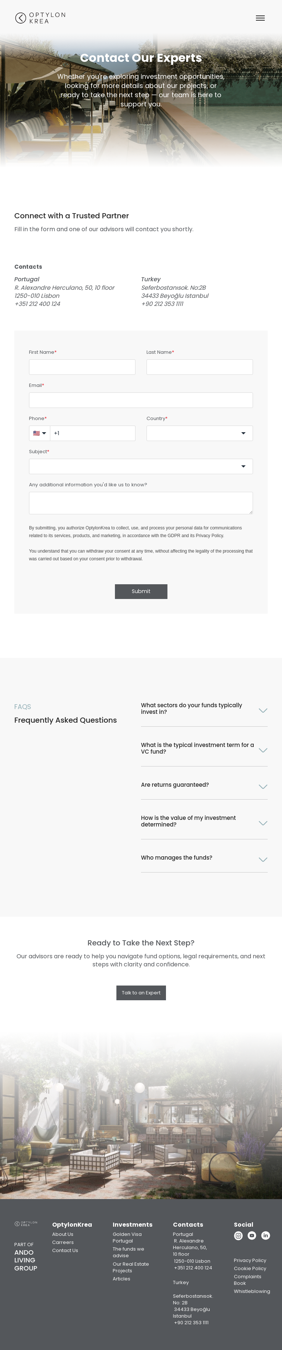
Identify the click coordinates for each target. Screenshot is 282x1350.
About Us (62, 1234)
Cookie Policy (250, 1268)
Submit (141, 591)
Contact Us (65, 1250)
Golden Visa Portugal (127, 1237)
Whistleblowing (252, 1291)
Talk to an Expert (141, 992)
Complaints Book (247, 1280)
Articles (121, 1278)
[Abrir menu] (260, 18)
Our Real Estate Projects (131, 1267)
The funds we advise (128, 1252)
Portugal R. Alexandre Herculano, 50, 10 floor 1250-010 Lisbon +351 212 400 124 (192, 1251)
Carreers (63, 1242)
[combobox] (200, 433)
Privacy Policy (209, 535)
